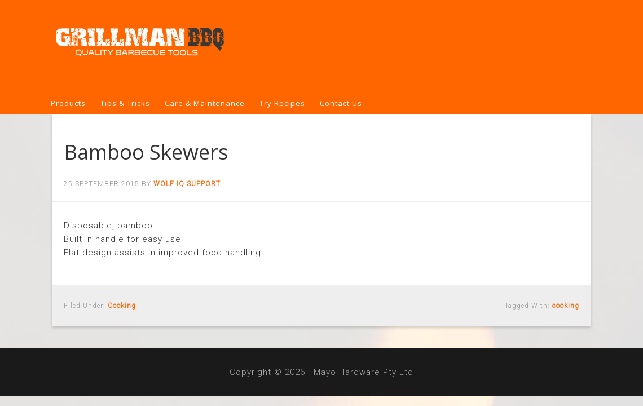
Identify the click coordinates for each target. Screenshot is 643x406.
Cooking (122, 306)
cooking (565, 306)
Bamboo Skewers (146, 152)
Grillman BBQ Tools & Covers (321, 46)
